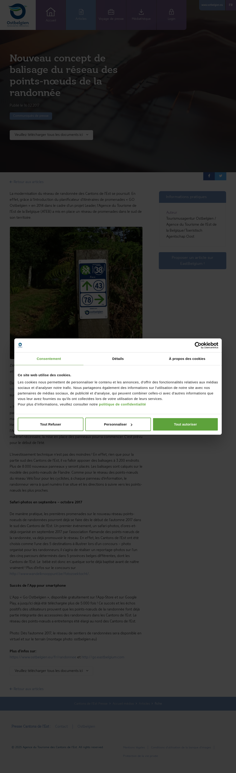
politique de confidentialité (122, 404)
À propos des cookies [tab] (187, 358)
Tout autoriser (185, 424)
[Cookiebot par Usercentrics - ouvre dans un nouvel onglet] (198, 345)
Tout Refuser (50, 424)
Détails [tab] (118, 358)
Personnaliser (118, 424)
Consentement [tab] (49, 358)
